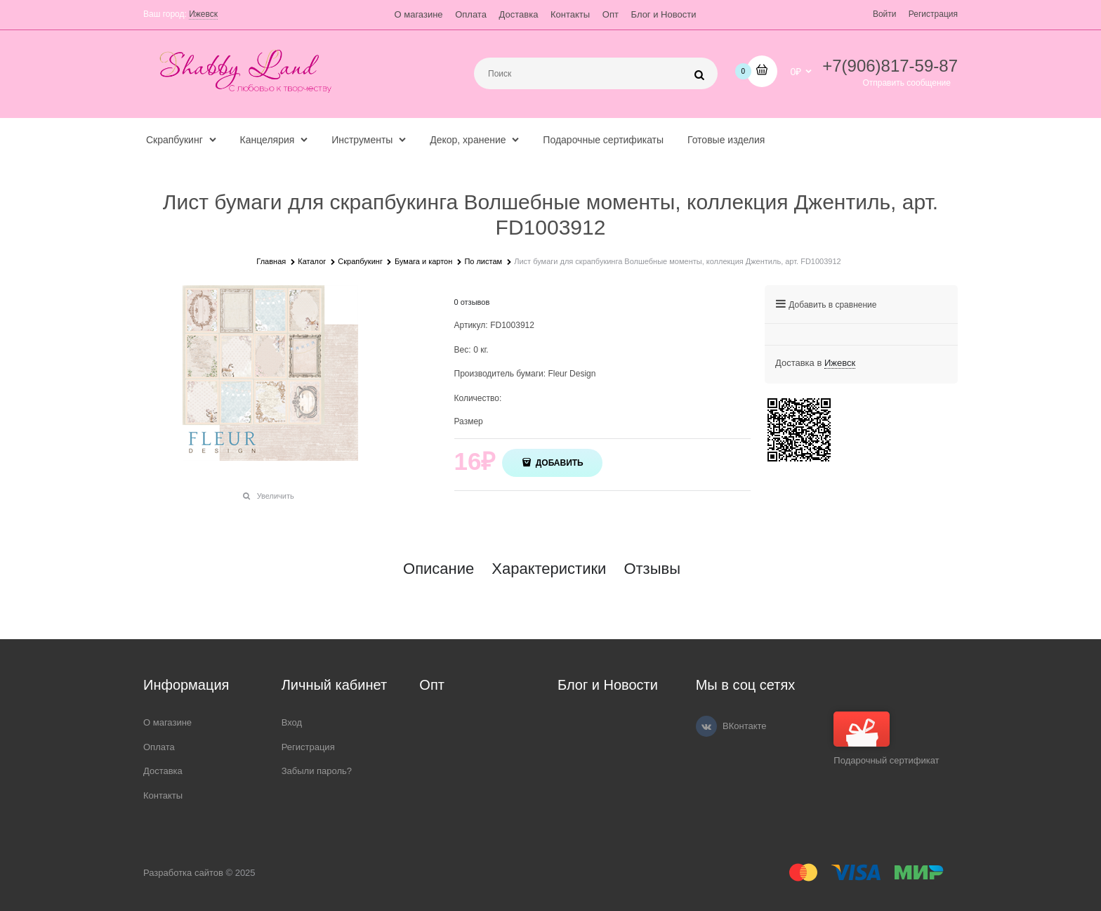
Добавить (558, 463)
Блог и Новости (664, 14)
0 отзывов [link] (472, 302)
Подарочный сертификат (886, 739)
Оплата (471, 14)
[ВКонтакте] (706, 726)
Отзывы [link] (652, 569)
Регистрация (933, 14)
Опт (610, 14)
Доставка (519, 14)
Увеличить (275, 496)
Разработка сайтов (183, 872)
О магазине (419, 14)
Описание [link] (438, 569)
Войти (885, 14)
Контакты (570, 14)
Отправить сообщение (906, 83)
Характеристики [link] (549, 569)
